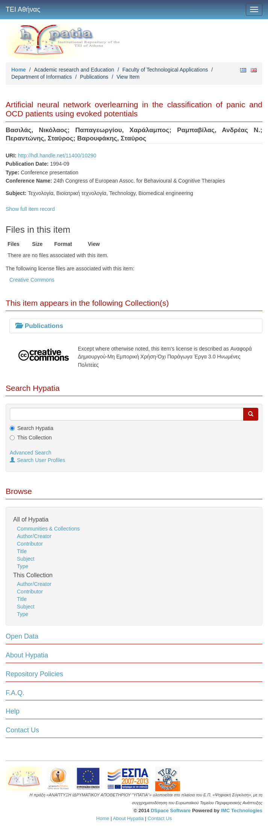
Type (22, 566)
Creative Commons (32, 280)
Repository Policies (34, 674)
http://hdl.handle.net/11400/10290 (57, 155)
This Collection (34, 438)
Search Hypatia (35, 428)
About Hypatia (27, 655)
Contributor (30, 544)
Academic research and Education (74, 70)
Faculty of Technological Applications (165, 70)
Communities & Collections (48, 529)
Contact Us (22, 730)
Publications (94, 77)
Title (22, 551)
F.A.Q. (15, 693)
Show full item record (30, 209)
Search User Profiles (37, 460)
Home (18, 70)
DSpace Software (171, 810)
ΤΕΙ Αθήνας (23, 9)
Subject (26, 559)
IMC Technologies (241, 810)
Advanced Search (30, 453)
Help (13, 711)
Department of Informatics (41, 77)
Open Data (22, 636)
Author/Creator (34, 536)
